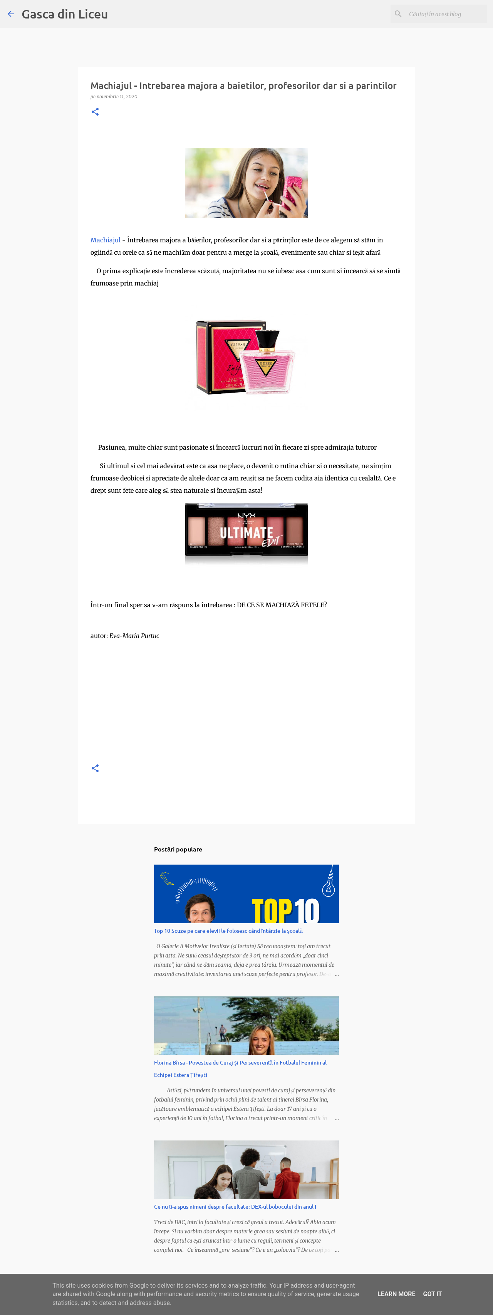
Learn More (396, 1294)
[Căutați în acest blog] (446, 14)
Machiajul (106, 240)
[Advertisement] (246, 702)
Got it (432, 1294)
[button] (95, 112)
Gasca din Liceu (65, 13)
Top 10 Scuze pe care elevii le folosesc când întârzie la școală (228, 930)
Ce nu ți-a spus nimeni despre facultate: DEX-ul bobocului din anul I (235, 1206)
